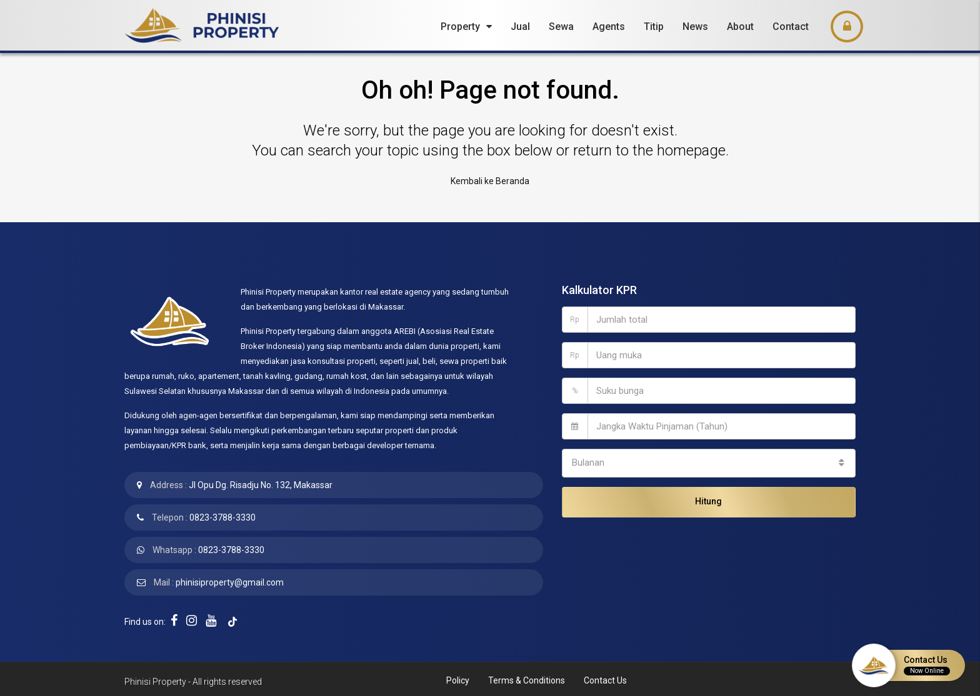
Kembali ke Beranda (490, 180)
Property (460, 26)
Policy (457, 677)
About (740, 26)
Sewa (561, 26)
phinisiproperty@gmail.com (230, 579)
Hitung (708, 494)
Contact (790, 26)
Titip (654, 26)
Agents (608, 26)
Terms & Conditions (526, 677)
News (695, 26)
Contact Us (605, 677)
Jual (520, 26)
